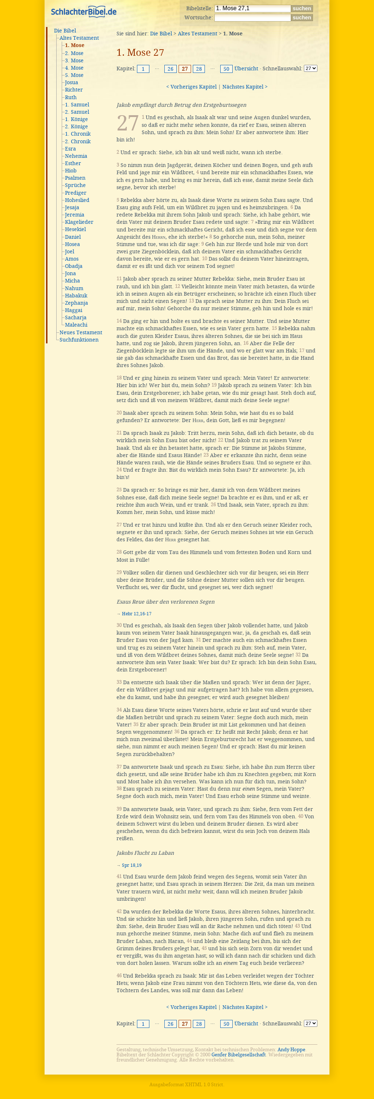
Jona (70, 273)
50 (226, 69)
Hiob (71, 171)
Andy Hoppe (291, 1049)
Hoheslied (77, 200)
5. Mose (74, 75)
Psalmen (75, 178)
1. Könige (76, 119)
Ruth (71, 97)
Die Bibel (65, 31)
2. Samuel (77, 112)
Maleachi (76, 325)
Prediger (76, 193)
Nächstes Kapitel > (245, 87)
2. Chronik (78, 141)
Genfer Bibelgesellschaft (238, 1054)
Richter (74, 90)
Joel (69, 251)
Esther (73, 163)
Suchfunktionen (79, 340)
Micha (72, 281)
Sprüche (75, 185)
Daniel (73, 237)
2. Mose (74, 53)
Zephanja (76, 303)
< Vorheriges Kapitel (191, 87)
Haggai (73, 310)
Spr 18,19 (132, 865)
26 (170, 69)
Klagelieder (79, 222)
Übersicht (246, 68)
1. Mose (74, 45)
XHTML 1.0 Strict (204, 1084)
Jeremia (74, 215)
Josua (71, 82)
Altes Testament (79, 38)
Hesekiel (75, 229)
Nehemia (76, 156)
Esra (70, 149)
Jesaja (72, 207)
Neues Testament (81, 332)
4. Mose (74, 68)
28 (199, 69)
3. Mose (74, 60)
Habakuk (76, 296)
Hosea (72, 244)
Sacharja (76, 317)
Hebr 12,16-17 (137, 613)
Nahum (74, 288)
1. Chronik (78, 134)
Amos (72, 259)
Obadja (74, 266)
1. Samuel (77, 105)
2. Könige (76, 126)
